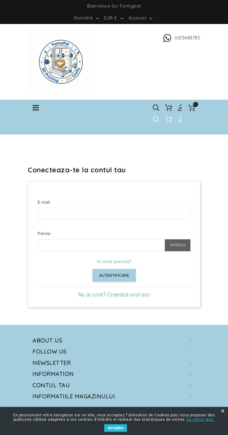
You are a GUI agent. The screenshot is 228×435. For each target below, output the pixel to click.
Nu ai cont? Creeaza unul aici (114, 294)
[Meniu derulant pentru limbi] (87, 18)
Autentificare (114, 275)
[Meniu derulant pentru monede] (114, 18)
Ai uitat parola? (114, 261)
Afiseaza (177, 245)
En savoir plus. (201, 419)
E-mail (44, 202)
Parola (44, 233)
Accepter (115, 428)
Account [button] (141, 18)
